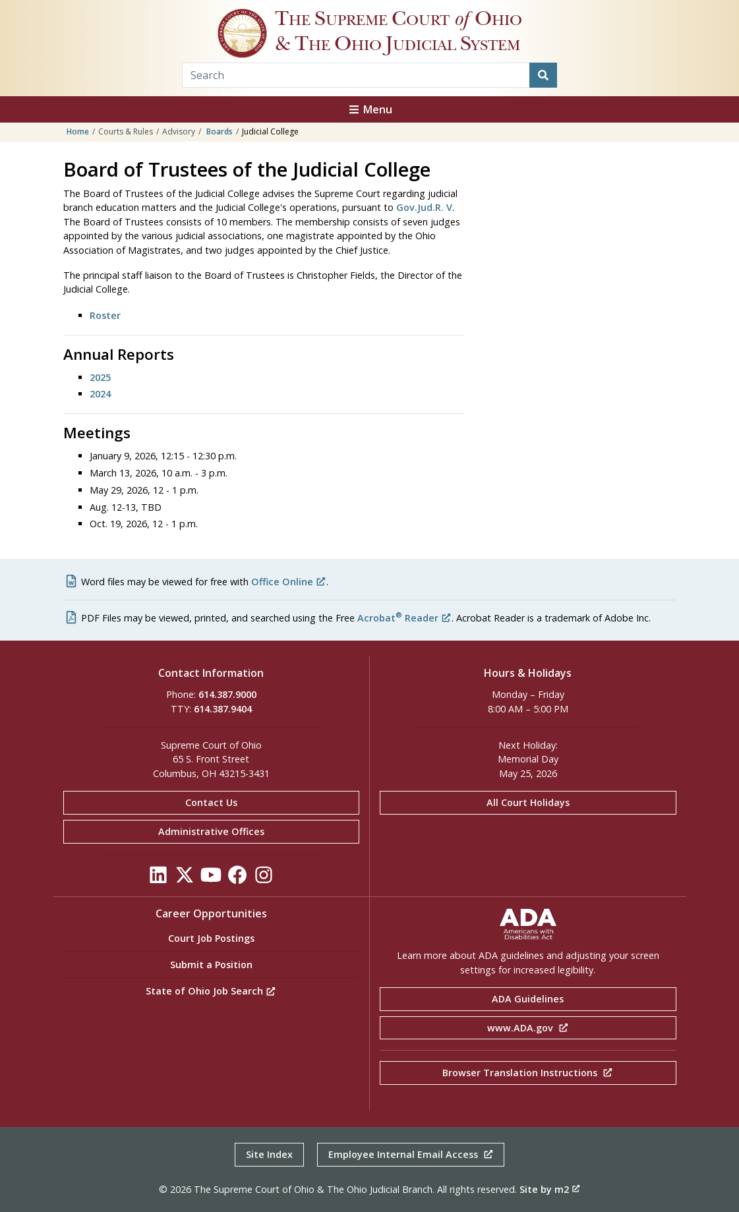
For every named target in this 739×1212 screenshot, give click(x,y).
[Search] (543, 75)
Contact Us (211, 802)
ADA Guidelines (528, 999)
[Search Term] (356, 75)
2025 (100, 377)
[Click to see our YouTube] (211, 878)
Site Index (269, 1154)
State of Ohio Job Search (211, 991)
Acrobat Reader (404, 618)
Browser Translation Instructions (527, 1072)
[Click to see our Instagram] (264, 878)
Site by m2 (549, 1189)
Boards (219, 131)
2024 (100, 394)
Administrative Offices (211, 831)
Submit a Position (211, 964)
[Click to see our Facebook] (237, 878)
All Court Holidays (528, 802)
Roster (105, 315)
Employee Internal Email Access (411, 1154)
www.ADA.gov (528, 1028)
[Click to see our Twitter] (184, 878)
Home (78, 131)
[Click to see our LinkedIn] (158, 878)
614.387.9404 (223, 709)
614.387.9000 (227, 694)
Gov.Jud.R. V (424, 207)
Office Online (288, 581)
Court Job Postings (211, 938)
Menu (369, 109)
